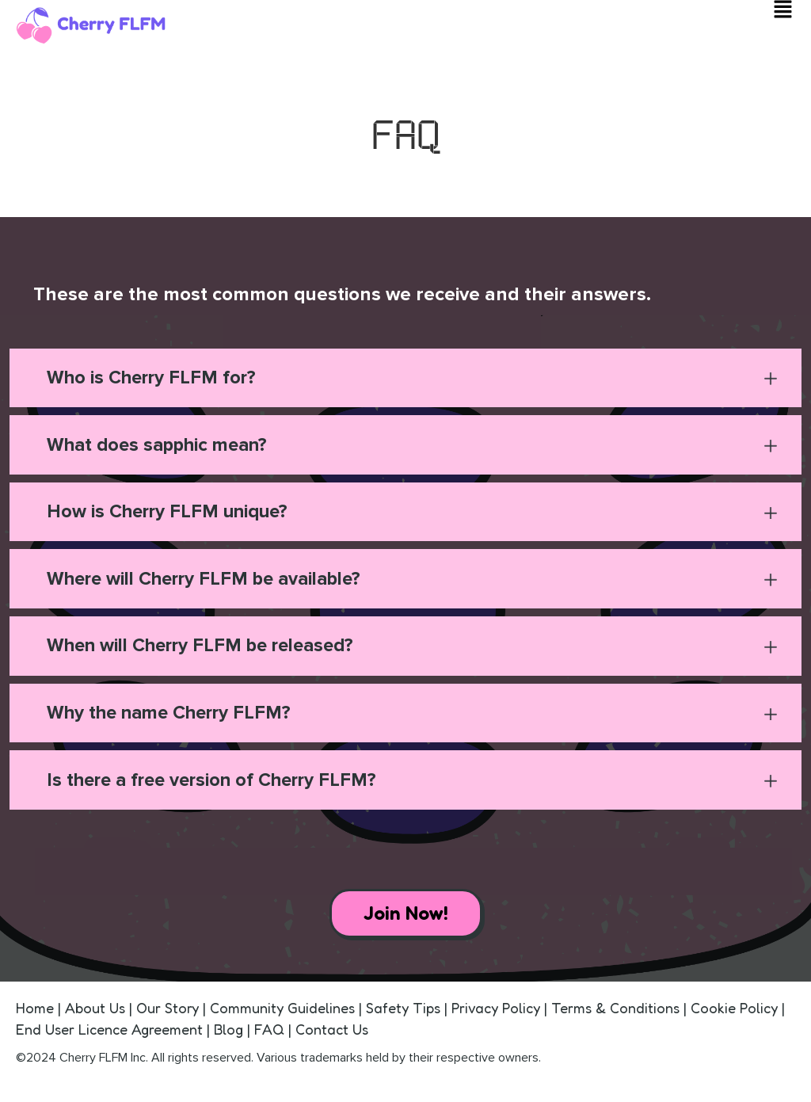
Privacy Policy (495, 1015)
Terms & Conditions (615, 1015)
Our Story (167, 1015)
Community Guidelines (282, 1015)
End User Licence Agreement (109, 1037)
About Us (97, 1015)
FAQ (269, 1037)
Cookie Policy (734, 1015)
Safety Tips (403, 1015)
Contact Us (331, 1037)
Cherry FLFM (93, 1065)
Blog (230, 1037)
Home (37, 1015)
